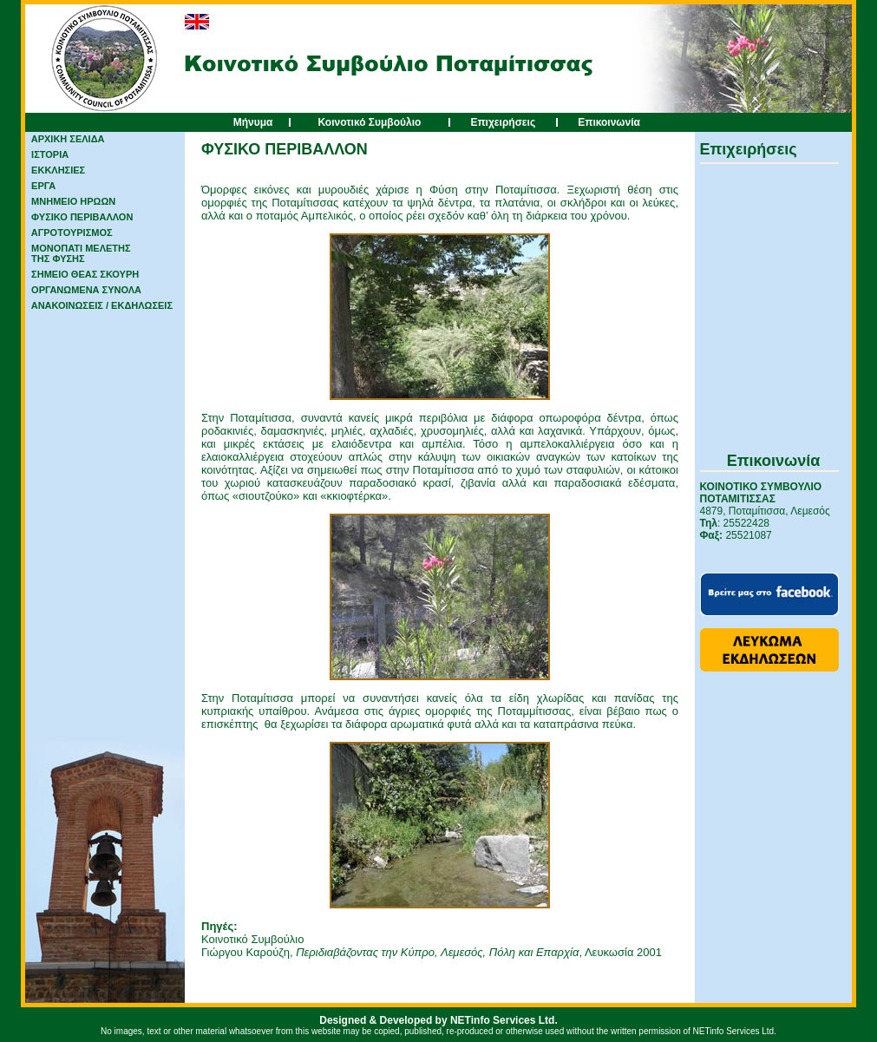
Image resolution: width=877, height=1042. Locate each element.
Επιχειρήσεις (502, 122)
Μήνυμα (253, 122)
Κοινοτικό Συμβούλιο (369, 122)
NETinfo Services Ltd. (504, 1020)
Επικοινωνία (609, 122)
